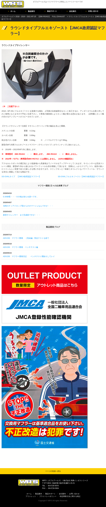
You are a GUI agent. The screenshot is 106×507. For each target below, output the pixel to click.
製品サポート (50, 494)
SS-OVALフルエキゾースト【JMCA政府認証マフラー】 (81, 176)
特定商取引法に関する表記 (70, 496)
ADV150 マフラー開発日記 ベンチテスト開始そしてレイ (29, 256)
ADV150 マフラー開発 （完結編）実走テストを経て (26, 238)
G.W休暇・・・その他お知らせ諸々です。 (20, 197)
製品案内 (38, 494)
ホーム (29, 494)
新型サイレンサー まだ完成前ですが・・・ (21, 215)
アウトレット (31, 496)
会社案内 (62, 494)
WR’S (50, 501)
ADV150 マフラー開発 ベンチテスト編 (20, 247)
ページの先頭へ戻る (53, 471)
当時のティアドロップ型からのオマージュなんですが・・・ (28, 206)
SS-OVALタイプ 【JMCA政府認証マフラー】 (21, 176)
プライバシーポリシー (47, 496)
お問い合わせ (74, 494)
